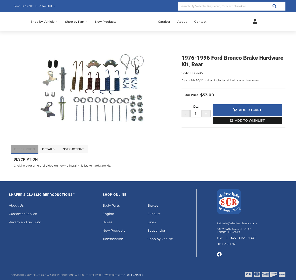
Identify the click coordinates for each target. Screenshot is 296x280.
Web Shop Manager (130, 275)
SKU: (185, 73)
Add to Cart (250, 110)
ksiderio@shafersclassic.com (237, 223)
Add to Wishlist (250, 120)
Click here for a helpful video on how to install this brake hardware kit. (62, 165)
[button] (231, 6)
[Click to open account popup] (255, 21)
